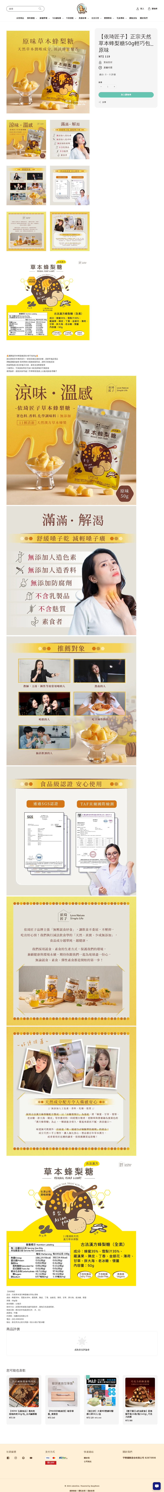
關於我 (87, 1458)
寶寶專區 (108, 18)
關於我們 (144, 18)
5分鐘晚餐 (56, 18)
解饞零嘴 (43, 18)
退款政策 (91, 1491)
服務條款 (73, 1491)
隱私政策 (82, 1491)
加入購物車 (126, 95)
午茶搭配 (70, 18)
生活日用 (95, 18)
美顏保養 (82, 18)
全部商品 (20, 18)
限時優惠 (31, 18)
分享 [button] (102, 102)
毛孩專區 (120, 18)
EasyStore (95, 1486)
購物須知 (133, 18)
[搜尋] (40, 8)
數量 (100, 82)
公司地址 (87, 1461)
